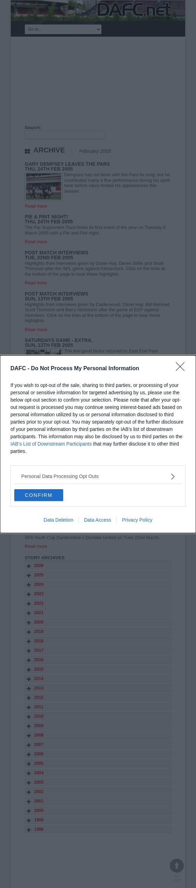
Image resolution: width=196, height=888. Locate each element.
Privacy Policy (137, 520)
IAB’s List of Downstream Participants (51, 444)
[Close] (182, 368)
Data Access (97, 520)
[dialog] (98, 444)
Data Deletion (58, 520)
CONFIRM (38, 495)
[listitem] (98, 476)
